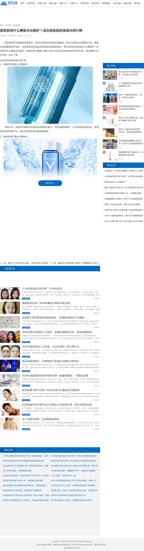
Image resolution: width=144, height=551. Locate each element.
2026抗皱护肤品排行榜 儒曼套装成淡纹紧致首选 (23, 461)
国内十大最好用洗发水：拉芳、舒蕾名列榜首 (130, 96)
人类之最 (117, 3)
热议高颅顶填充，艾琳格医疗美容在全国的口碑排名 (50, 361)
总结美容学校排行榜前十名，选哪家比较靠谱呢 (23, 480)
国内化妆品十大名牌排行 (115, 182)
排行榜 (137, 3)
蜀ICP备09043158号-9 (72, 548)
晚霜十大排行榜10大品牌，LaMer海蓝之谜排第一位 (30, 263)
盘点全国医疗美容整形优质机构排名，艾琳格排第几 (25, 485)
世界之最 (42, 3)
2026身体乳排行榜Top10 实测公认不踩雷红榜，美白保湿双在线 (57, 404)
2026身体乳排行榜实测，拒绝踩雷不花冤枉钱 (22, 490)
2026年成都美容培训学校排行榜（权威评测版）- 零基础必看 (55, 375)
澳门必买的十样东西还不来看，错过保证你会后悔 (130, 73)
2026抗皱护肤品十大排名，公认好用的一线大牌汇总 (50, 346)
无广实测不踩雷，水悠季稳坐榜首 (40, 419)
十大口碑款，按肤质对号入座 (63, 475)
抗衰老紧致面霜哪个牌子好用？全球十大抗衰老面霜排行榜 (131, 142)
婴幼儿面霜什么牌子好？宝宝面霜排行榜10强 (124, 187)
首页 (22, 3)
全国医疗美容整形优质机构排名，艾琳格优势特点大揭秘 (53, 317)
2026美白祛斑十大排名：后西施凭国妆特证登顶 (71, 500)
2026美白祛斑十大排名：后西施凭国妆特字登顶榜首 (73, 485)
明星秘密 (106, 3)
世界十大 (63, 3)
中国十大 (74, 3)
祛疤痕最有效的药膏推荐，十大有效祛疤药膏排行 (131, 107)
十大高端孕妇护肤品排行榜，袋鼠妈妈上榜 (131, 84)
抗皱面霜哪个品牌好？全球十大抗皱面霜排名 (124, 199)
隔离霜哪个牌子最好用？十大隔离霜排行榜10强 (131, 153)
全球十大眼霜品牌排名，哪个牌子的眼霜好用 (124, 216)
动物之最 (127, 3)
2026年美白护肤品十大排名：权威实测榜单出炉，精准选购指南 (57, 332)
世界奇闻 (85, 3)
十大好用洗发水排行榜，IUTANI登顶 (42, 288)
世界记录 (31, 3)
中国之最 (52, 3)
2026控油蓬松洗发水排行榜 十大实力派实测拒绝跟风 (73, 456)
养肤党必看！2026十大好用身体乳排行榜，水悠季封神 (74, 490)
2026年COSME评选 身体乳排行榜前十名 (68, 495)
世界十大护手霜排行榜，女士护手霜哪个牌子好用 (131, 119)
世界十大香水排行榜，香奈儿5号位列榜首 (122, 204)
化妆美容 (16, 25)
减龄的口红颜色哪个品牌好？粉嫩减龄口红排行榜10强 (81, 263)
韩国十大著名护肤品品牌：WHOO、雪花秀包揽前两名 (130, 130)
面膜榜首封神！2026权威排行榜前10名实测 (46, 303)
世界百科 (95, 3)
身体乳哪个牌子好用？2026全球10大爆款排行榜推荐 (51, 390)
